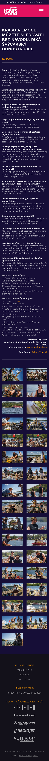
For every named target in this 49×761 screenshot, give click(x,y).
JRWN (35, 756)
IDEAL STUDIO (25, 756)
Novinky (24, 675)
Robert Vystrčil (39, 352)
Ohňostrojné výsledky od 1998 (24, 693)
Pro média (24, 679)
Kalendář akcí (24, 670)
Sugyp (18, 301)
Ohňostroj (38, 2)
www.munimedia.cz (37, 347)
